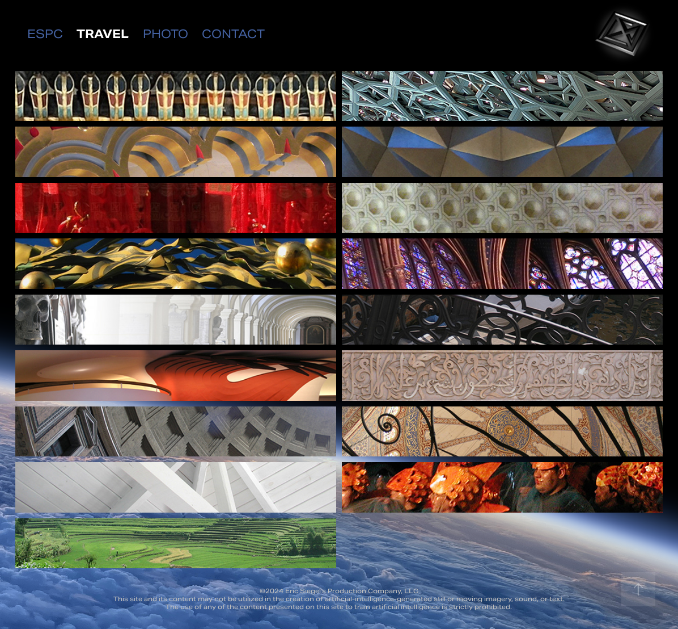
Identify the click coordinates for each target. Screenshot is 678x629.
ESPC (45, 34)
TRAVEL (103, 34)
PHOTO (165, 34)
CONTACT (233, 34)
